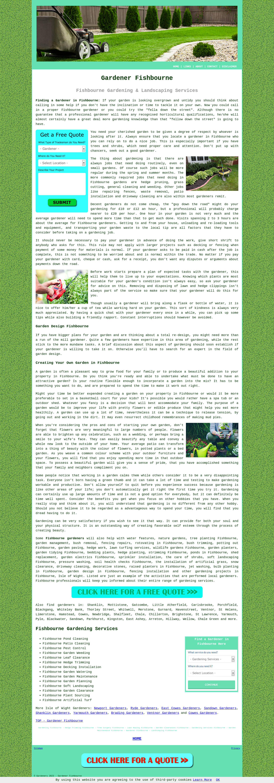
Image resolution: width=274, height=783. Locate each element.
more (232, 619)
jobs (108, 163)
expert (200, 349)
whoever (225, 132)
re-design (180, 335)
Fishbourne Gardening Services (77, 629)
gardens (120, 182)
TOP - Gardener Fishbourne (59, 721)
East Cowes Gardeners (180, 708)
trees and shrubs (106, 146)
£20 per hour (123, 213)
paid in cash (193, 250)
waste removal (154, 191)
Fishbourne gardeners (65, 538)
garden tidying (49, 552)
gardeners (204, 196)
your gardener (138, 313)
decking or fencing (211, 245)
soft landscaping (222, 557)
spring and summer (143, 173)
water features (140, 538)
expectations (167, 276)
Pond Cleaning (75, 639)
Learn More (202, 780)
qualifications (200, 114)
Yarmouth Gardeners (90, 713)
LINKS (187, 66)
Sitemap (38, 748)
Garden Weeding (76, 653)
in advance (147, 240)
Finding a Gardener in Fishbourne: (68, 100)
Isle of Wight (70, 576)
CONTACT (212, 66)
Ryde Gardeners (144, 708)
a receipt (138, 259)
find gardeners (61, 605)
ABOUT (199, 66)
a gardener (193, 136)
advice (104, 286)
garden (124, 100)
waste (128, 228)
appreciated (56, 313)
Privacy (235, 748)
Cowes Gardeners (203, 713)
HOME (176, 66)
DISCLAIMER (229, 66)
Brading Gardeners (127, 713)
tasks (89, 344)
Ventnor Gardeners (163, 713)
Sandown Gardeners (220, 708)
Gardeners (81, 708)
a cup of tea (89, 308)
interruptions (150, 317)
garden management (52, 543)
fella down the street (169, 110)
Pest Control (74, 648)
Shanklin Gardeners (53, 713)
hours (226, 218)
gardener (147, 151)
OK (218, 780)
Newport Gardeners (110, 708)
